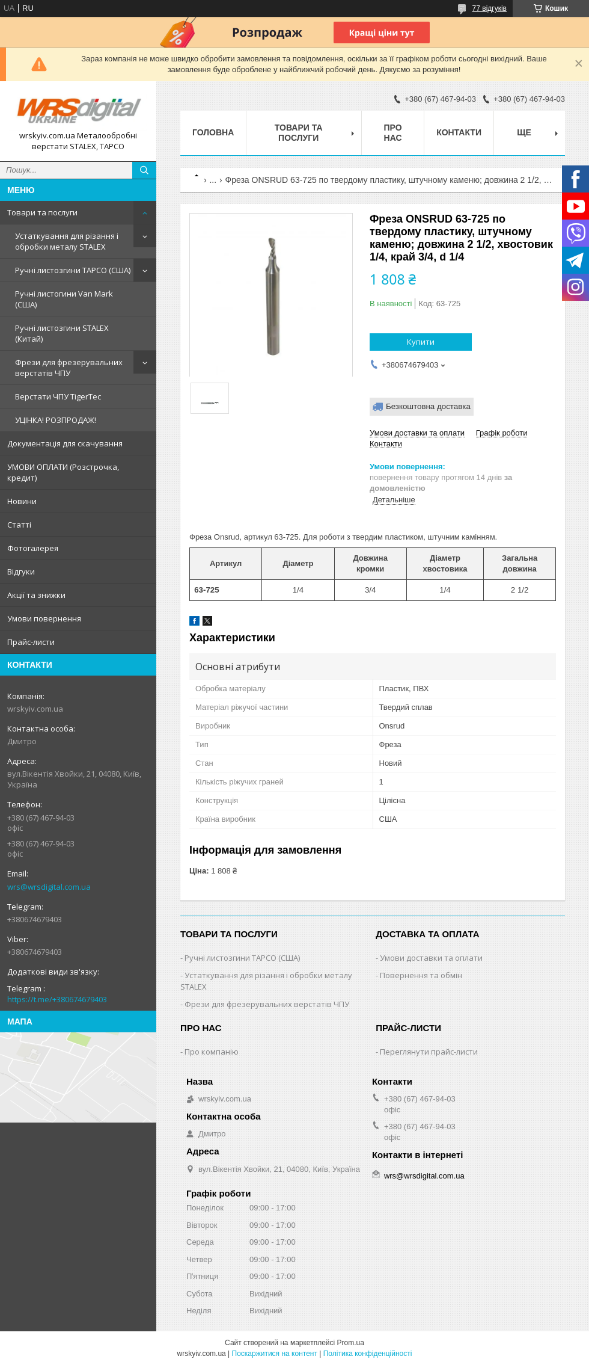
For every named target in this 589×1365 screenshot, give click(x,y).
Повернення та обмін (421, 975)
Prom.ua (350, 1343)
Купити (421, 341)
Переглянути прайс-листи (429, 1051)
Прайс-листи (31, 641)
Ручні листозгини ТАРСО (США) (72, 270)
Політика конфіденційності (367, 1353)
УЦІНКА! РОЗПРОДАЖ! (55, 419)
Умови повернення (44, 618)
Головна (213, 132)
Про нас (393, 133)
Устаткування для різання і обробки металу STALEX (66, 241)
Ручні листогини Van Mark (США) (64, 299)
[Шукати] (144, 170)
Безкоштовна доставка (428, 406)
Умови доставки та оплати (431, 957)
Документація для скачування (65, 443)
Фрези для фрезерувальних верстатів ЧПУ (69, 367)
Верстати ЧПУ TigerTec (58, 396)
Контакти (458, 132)
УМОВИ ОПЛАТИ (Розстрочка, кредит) (63, 472)
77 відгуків (489, 8)
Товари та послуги (42, 212)
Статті (19, 524)
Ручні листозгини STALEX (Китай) (62, 333)
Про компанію (212, 1051)
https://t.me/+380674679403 (57, 999)
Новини (22, 501)
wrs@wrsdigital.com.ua (49, 886)
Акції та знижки (36, 595)
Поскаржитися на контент (274, 1353)
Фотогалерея (32, 548)
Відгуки (21, 571)
